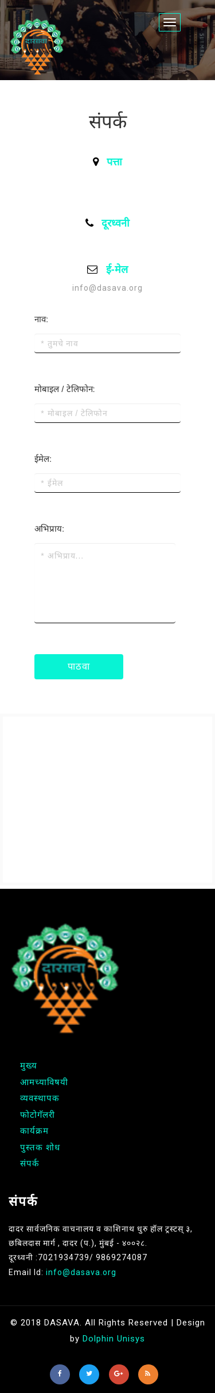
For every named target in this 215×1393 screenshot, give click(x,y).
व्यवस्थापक (40, 1098)
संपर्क (30, 1163)
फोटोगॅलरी (37, 1115)
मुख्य (28, 1065)
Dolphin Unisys (114, 1338)
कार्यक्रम (34, 1131)
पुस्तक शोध (40, 1147)
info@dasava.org (107, 287)
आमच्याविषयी (44, 1082)
